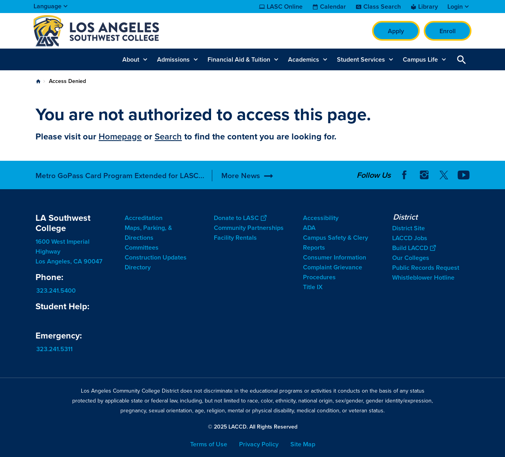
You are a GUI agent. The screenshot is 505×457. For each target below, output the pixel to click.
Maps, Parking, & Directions (148, 232)
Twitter (444, 175)
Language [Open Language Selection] (48, 6)
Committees (142, 247)
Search (168, 136)
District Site (408, 228)
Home (38, 81)
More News (240, 175)
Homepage (120, 136)
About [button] (130, 59)
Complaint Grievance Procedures (332, 272)
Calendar (333, 6)
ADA (309, 227)
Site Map (302, 444)
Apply (396, 31)
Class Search (382, 6)
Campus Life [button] (420, 59)
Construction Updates (156, 257)
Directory (138, 267)
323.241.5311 (54, 349)
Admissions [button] (173, 59)
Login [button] (455, 6)
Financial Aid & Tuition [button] (239, 59)
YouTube (463, 175)
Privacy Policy (259, 444)
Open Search (461, 59)
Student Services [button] (361, 59)
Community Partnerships (249, 227)
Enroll (448, 31)
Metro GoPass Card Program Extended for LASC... (120, 175)
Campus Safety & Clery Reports (335, 242)
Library (428, 6)
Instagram (424, 175)
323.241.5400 (56, 290)
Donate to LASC (240, 217)
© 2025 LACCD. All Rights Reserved (252, 427)
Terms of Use (208, 444)
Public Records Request (425, 267)
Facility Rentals (235, 237)
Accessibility (321, 217)
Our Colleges (410, 257)
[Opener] (497, 174)
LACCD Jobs (409, 238)
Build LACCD (414, 247)
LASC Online (285, 6)
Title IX (313, 287)
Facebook (404, 175)
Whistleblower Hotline (423, 277)
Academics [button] (303, 59)
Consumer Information (334, 257)
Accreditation (144, 217)
